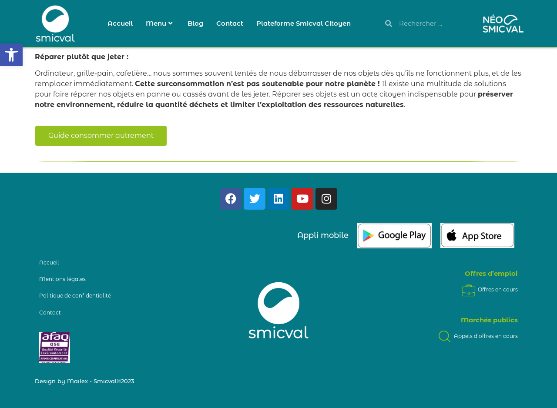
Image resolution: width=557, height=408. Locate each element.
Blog (195, 23)
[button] (11, 54)
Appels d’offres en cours (477, 336)
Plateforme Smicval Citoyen (303, 23)
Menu (159, 23)
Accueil (120, 23)
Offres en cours (489, 289)
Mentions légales (62, 279)
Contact (229, 23)
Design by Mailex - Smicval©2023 (84, 381)
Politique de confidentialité (75, 295)
